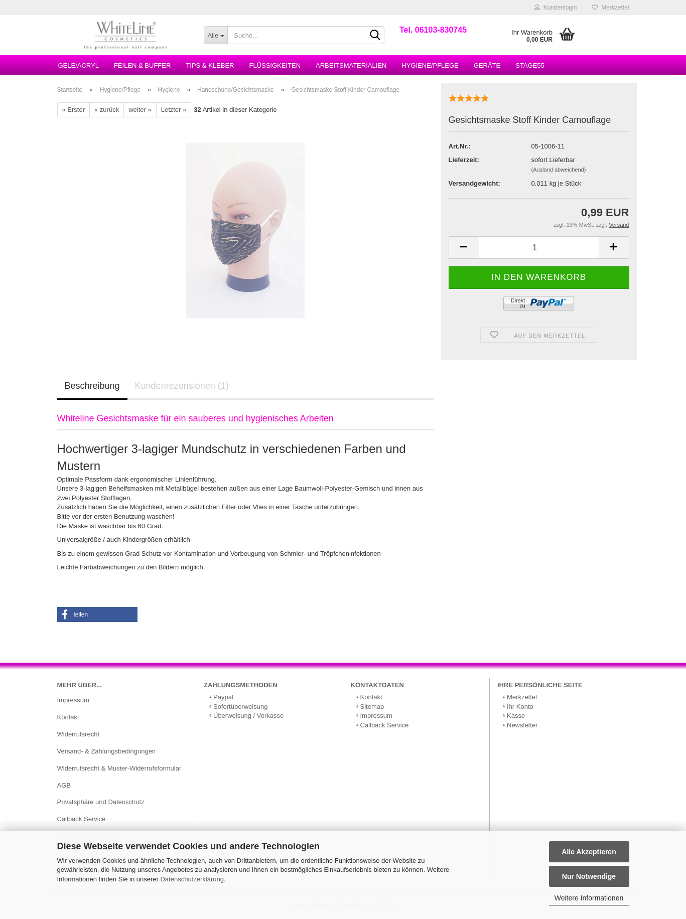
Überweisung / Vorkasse (248, 715)
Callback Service (81, 819)
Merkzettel (610, 7)
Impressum (73, 700)
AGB (64, 785)
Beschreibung (92, 386)
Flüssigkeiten (275, 65)
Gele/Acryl (78, 65)
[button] (97, 614)
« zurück (106, 109)
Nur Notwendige (589, 876)
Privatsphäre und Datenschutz (101, 802)
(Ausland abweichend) (558, 170)
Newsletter (522, 725)
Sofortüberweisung (240, 706)
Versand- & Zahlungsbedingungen (106, 751)
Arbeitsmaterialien (351, 65)
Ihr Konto (520, 706)
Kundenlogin (555, 7)
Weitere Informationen (589, 898)
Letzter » (174, 109)
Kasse (516, 715)
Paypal (223, 697)
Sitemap (372, 706)
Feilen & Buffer (142, 65)
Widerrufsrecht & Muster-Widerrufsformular (119, 768)
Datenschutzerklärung (191, 879)
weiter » (140, 109)
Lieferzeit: (464, 160)
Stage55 (529, 65)
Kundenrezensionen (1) (182, 386)
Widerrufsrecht (78, 734)
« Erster (73, 109)
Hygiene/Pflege (429, 65)
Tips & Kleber (210, 65)
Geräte (487, 65)
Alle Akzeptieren (589, 852)
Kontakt (68, 717)
